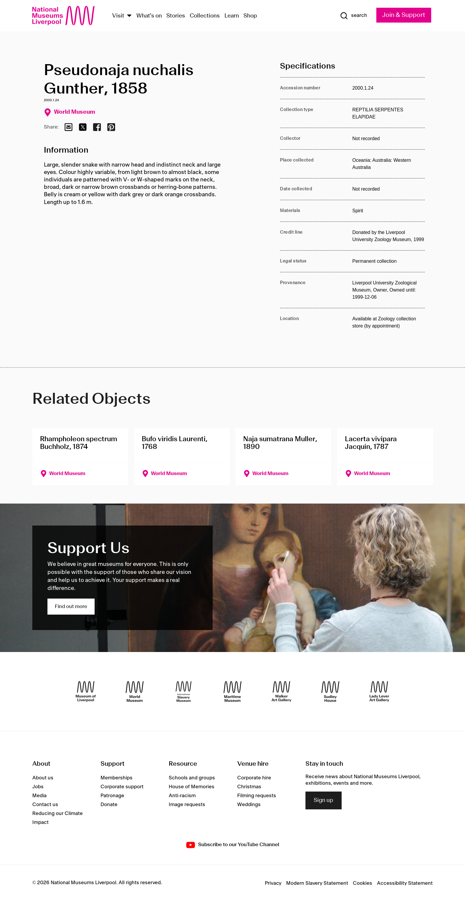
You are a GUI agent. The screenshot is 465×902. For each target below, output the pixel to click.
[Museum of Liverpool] (85, 691)
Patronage (112, 795)
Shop (250, 16)
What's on (149, 16)
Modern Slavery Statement (317, 883)
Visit (118, 16)
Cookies (362, 883)
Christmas (249, 786)
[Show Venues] (129, 16)
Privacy (273, 883)
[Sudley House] (330, 691)
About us (42, 778)
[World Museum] (134, 691)
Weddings (249, 804)
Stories (175, 16)
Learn (231, 16)
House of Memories (191, 786)
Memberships (117, 778)
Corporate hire (254, 778)
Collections (205, 16)
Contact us (45, 804)
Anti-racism (182, 795)
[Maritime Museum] (232, 691)
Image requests (187, 804)
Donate (109, 804)
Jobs (38, 786)
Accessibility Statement (405, 883)
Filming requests (256, 795)
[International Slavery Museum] (183, 691)
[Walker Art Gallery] (281, 691)
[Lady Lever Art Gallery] (379, 691)
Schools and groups (192, 778)
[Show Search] (353, 16)
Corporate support (122, 786)
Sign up (323, 800)
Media (39, 795)
